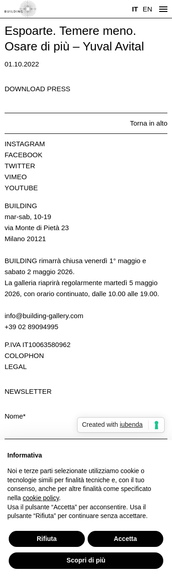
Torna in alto (148, 123)
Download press (37, 89)
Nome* (15, 416)
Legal (16, 366)
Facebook (24, 155)
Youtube (21, 188)
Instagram (25, 144)
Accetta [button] (125, 538)
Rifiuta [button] (47, 538)
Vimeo (16, 177)
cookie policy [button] (40, 498)
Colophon (24, 355)
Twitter (20, 166)
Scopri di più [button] (86, 560)
